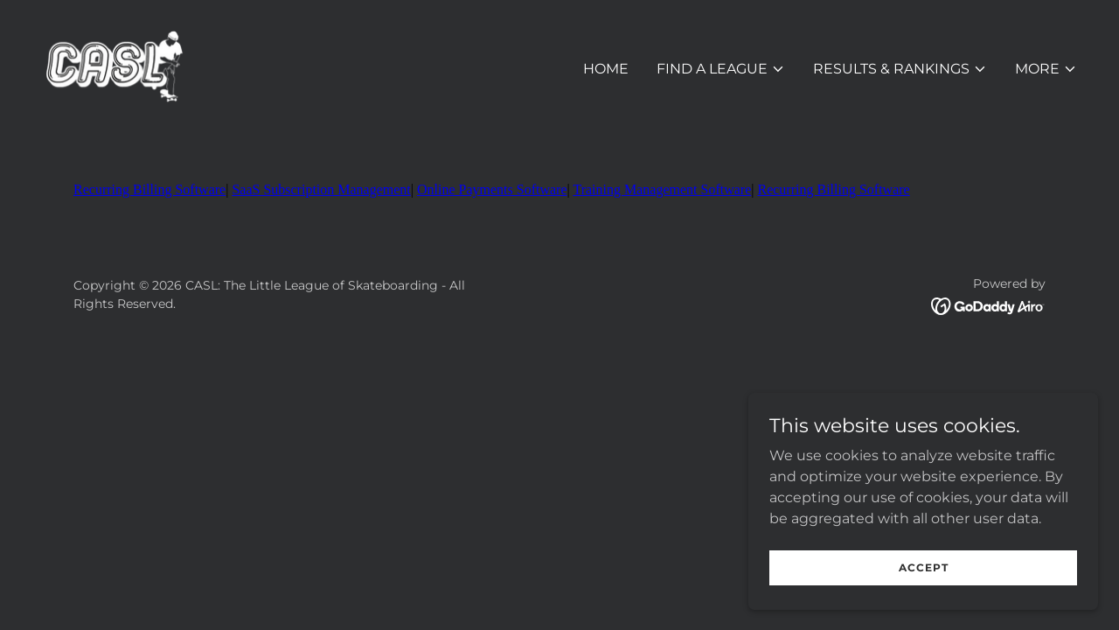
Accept (924, 567)
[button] (721, 69)
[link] (113, 65)
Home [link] (606, 68)
